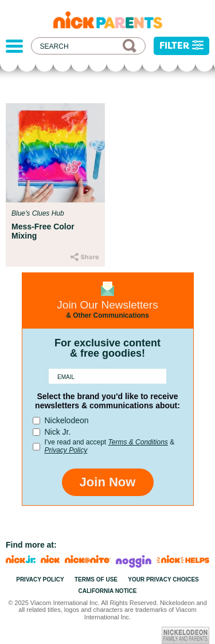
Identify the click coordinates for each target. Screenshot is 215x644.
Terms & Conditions (138, 442)
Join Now (108, 482)
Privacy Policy (66, 450)
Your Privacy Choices (163, 579)
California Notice (108, 591)
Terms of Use (96, 579)
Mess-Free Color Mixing (43, 231)
